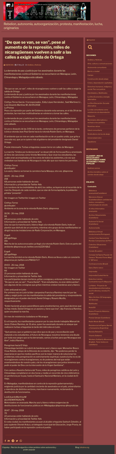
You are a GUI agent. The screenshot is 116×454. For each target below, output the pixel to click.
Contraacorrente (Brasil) (98, 264)
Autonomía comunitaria (97, 67)
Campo (90, 75)
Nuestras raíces (94, 126)
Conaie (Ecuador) (95, 251)
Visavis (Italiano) (95, 335)
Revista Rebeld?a (96, 332)
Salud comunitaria (95, 130)
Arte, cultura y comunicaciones (100, 64)
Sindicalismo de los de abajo (99, 134)
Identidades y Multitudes (97, 93)
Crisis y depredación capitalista (100, 83)
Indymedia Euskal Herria (98, 275)
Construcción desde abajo (98, 79)
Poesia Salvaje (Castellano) (99, 318)
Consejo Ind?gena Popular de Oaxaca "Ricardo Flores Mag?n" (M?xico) (100, 257)
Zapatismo (92, 142)
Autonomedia (94, 228)
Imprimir (91, 40)
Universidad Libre (95, 138)
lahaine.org (84, 447)
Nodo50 (92, 307)
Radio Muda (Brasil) (96, 321)
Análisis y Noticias (95, 60)
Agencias (9, 65)
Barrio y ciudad (93, 71)
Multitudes (93, 304)
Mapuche (91, 116)
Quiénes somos (94, 168)
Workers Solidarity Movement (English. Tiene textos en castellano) (101, 342)
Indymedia (93, 271)
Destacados (92, 149)
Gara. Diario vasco (96, 268)
